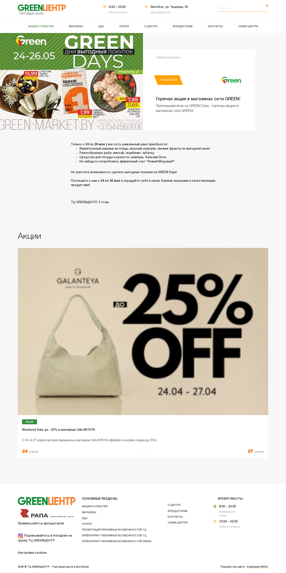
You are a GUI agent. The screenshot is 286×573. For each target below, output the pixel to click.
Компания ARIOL (257, 567)
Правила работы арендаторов (41, 523)
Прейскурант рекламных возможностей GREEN (116, 541)
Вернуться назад (168, 57)
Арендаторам (177, 511)
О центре (174, 505)
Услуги (87, 524)
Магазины (89, 512)
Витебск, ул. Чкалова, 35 (169, 7)
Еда (84, 518)
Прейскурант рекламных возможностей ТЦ (114, 535)
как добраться (160, 12)
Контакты (175, 517)
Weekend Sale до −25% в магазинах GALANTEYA (58, 430)
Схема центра (178, 523)
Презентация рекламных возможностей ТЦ (114, 530)
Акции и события (94, 506)
